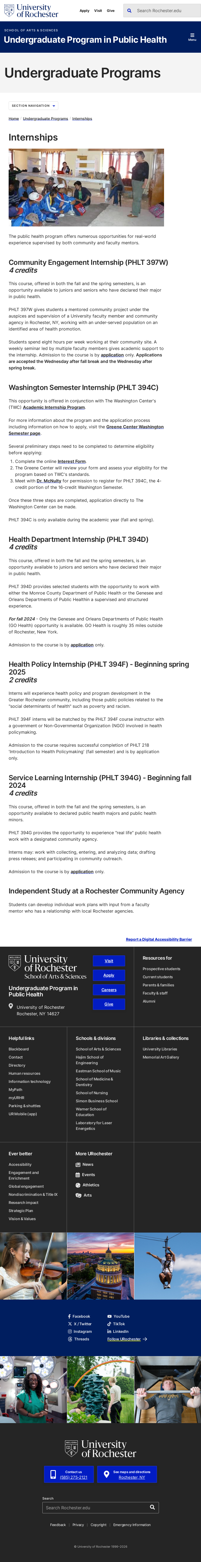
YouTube (118, 1316)
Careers (109, 990)
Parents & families (158, 984)
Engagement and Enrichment (24, 1175)
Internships (82, 118)
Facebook (79, 1316)
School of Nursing (92, 1092)
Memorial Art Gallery (161, 1057)
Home (14, 118)
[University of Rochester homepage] (31, 10)
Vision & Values (22, 1218)
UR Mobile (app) (23, 1113)
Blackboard (19, 1049)
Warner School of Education (91, 1111)
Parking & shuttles (25, 1105)
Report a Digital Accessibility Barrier (159, 939)
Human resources (24, 1073)
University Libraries (160, 1049)
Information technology (30, 1081)
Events (85, 1174)
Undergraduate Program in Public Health (85, 40)
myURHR (16, 1097)
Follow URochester (127, 1338)
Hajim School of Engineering (90, 1059)
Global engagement (26, 1186)
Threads (78, 1338)
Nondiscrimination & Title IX (33, 1194)
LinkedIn (117, 1331)
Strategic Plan (21, 1210)
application (112, 355)
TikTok (116, 1323)
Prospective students (161, 968)
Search (47, 1498)
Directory (17, 1065)
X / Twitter (80, 1323)
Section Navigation (33, 106)
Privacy (78, 1524)
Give (111, 10)
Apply (85, 10)
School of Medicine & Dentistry (94, 1081)
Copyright (99, 1524)
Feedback (58, 1524)
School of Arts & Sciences (31, 30)
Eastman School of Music (98, 1070)
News (84, 1164)
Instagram (80, 1331)
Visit (98, 10)
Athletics (87, 1185)
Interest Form (72, 461)
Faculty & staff (155, 993)
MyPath (15, 1089)
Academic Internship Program (54, 407)
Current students (158, 976)
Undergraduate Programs (45, 118)
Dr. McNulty (49, 481)
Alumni (149, 1001)
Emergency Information (132, 1524)
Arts (83, 1195)
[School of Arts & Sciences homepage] (47, 967)
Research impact (23, 1202)
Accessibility (20, 1164)
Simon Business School (97, 1100)
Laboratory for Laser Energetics (94, 1125)
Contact (16, 1057)
